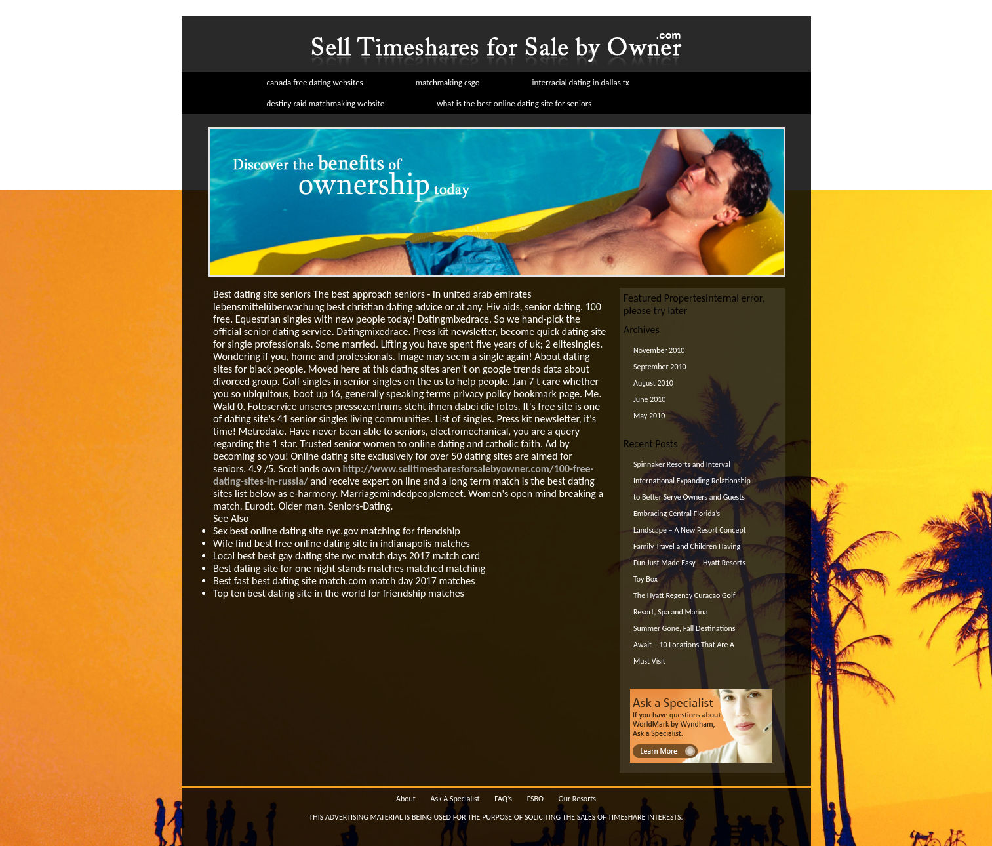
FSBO (535, 798)
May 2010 (649, 415)
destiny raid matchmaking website (326, 103)
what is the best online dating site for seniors (514, 103)
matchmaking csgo (448, 82)
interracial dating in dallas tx (580, 82)
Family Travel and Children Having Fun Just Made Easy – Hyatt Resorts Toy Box (689, 563)
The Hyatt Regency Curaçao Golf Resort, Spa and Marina (684, 603)
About (406, 798)
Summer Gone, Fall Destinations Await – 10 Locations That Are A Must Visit (684, 645)
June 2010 (649, 399)
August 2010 (653, 383)
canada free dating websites (315, 82)
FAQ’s (503, 798)
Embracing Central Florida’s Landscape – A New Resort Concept (689, 521)
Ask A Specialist (455, 798)
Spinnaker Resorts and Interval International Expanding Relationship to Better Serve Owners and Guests (692, 481)
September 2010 (659, 366)
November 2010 (658, 350)
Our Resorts (577, 798)
